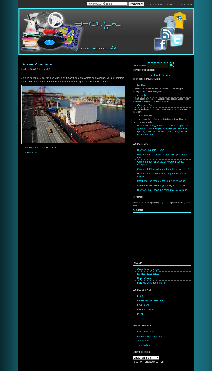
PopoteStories (145, 278)
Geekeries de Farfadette (150, 300)
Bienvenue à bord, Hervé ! (151, 150)
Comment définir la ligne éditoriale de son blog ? (163, 169)
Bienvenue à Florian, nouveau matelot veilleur (162, 190)
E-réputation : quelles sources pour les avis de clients (162, 175)
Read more (51, 147)
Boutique (156, 4)
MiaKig (141, 85)
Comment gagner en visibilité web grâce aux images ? (161, 163)
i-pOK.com (143, 304)
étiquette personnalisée (149, 336)
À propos (186, 4)
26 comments (30, 153)
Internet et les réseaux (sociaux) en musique (161, 180)
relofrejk (141, 95)
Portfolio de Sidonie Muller (151, 282)
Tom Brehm (143, 345)
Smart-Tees (143, 340)
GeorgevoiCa (144, 105)
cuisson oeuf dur (146, 331)
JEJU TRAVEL (145, 115)
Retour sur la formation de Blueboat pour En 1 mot (162, 156)
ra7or (140, 313)
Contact (171, 4)
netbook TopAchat (161, 75)
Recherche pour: (139, 65)
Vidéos (49, 69)
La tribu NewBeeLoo (148, 273)
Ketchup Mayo (145, 309)
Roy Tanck (164, 203)
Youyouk (141, 318)
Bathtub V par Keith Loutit (41, 64)
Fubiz (140, 295)
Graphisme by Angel (148, 269)
